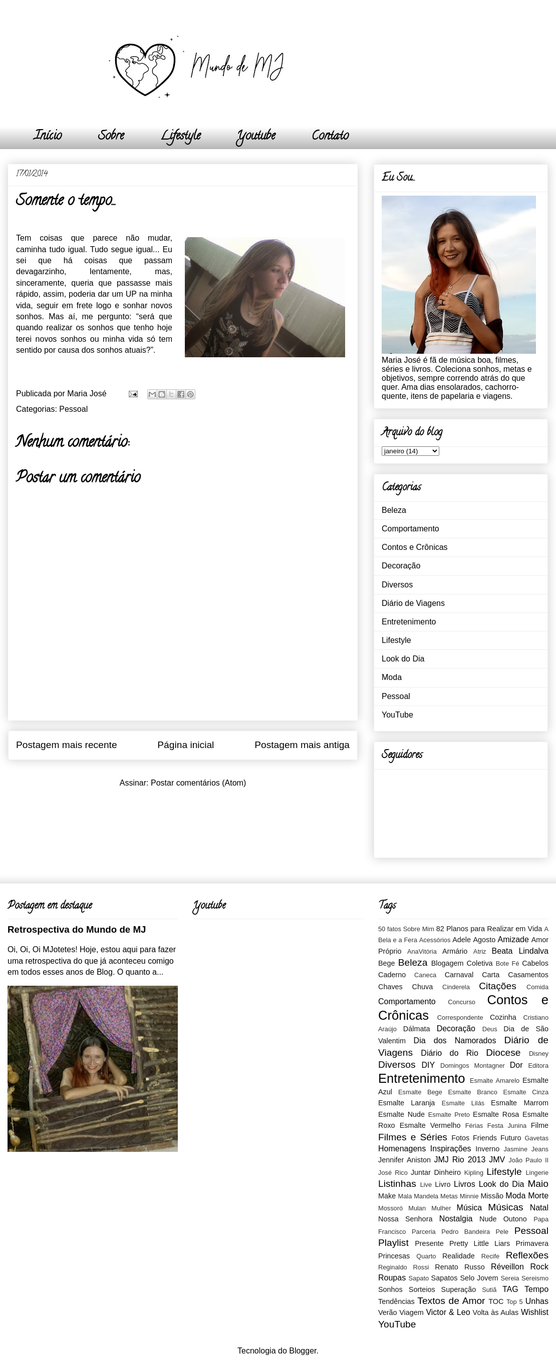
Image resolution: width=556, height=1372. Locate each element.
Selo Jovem (479, 1278)
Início (48, 137)
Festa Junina (506, 1125)
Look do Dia (403, 658)
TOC (495, 1301)
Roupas (392, 1277)
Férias (474, 1125)
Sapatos (444, 1278)
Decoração (401, 565)
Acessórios (435, 940)
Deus (489, 1029)
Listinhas (397, 1183)
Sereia (509, 1278)
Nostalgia (456, 1218)
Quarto (426, 1256)
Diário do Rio (449, 1053)
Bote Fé (507, 963)
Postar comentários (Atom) (198, 783)
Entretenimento (409, 621)
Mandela (426, 1196)
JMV (497, 1159)
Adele (461, 940)
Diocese (503, 1052)
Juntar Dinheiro (436, 1172)
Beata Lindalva (520, 951)
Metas (449, 1196)
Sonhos (390, 1289)
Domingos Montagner (472, 1065)
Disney (538, 1053)
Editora (538, 1065)
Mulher (441, 1208)
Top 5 (514, 1301)
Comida (537, 987)
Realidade (458, 1256)
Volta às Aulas (496, 1312)
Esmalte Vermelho (430, 1125)
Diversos (397, 584)
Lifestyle (180, 137)
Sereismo (534, 1278)
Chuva (422, 987)
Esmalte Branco (472, 1092)
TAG (510, 1289)
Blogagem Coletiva (462, 963)
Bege (386, 963)
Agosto (484, 940)
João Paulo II (528, 1160)
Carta (490, 975)
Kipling (473, 1172)
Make (387, 1196)
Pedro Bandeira (465, 1231)
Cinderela (456, 987)
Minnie (469, 1196)
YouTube (397, 715)
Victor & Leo (448, 1312)
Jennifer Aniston (404, 1160)
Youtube (256, 137)
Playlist (393, 1242)
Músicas (505, 1207)
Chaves (390, 987)
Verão (387, 1312)
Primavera (531, 1243)
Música (469, 1207)
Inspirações (450, 1148)
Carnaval (459, 975)
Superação (458, 1289)
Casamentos (528, 975)
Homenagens (402, 1148)
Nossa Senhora (405, 1219)
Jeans (539, 1149)
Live (426, 1184)
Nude (487, 1219)
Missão (491, 1196)
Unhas (536, 1301)
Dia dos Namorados (455, 1040)
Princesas (394, 1256)
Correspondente (460, 1017)
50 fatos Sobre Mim (406, 929)
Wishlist (534, 1312)
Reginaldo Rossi (403, 1267)
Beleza (394, 510)
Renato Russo (459, 1267)
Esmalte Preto (449, 1114)
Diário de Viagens (413, 603)
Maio (537, 1183)
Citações (497, 986)
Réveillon (507, 1266)
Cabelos (535, 963)
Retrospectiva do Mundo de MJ (77, 929)
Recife (490, 1256)
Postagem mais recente (66, 745)
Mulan (417, 1208)
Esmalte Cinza (525, 1092)
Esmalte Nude (401, 1114)
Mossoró (390, 1208)
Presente (429, 1243)
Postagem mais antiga (302, 745)
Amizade (513, 939)
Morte (538, 1195)
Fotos (460, 1138)
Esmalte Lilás (463, 1103)
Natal (539, 1207)
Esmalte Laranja (406, 1103)
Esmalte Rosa (496, 1114)
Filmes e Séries (412, 1137)
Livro (442, 1184)
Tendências (396, 1301)
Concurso (461, 1002)
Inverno (487, 1149)
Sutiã (489, 1289)
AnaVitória (422, 951)
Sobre (111, 137)
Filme (539, 1125)
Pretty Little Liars (479, 1243)
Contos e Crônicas (415, 547)
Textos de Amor (451, 1300)
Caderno (392, 975)
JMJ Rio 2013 (459, 1159)
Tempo (536, 1289)
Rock (539, 1266)
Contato (330, 137)
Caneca (425, 975)
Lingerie (536, 1172)
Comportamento (410, 528)
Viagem (411, 1312)
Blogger (302, 1350)
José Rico (393, 1172)
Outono (515, 1219)
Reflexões (527, 1255)
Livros (464, 1184)
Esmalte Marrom (519, 1103)
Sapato (419, 1278)
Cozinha (503, 1017)
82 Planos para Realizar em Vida (489, 929)
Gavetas (536, 1138)
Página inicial (185, 745)
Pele (502, 1231)
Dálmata (416, 1029)
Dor (516, 1065)
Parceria (424, 1231)
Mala (405, 1196)
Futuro (510, 1138)
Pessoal (73, 409)
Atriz (479, 951)
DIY (428, 1065)
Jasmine (515, 1149)
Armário (454, 951)
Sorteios (422, 1289)
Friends (485, 1138)
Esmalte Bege (420, 1092)
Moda (392, 677)
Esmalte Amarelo (494, 1080)
